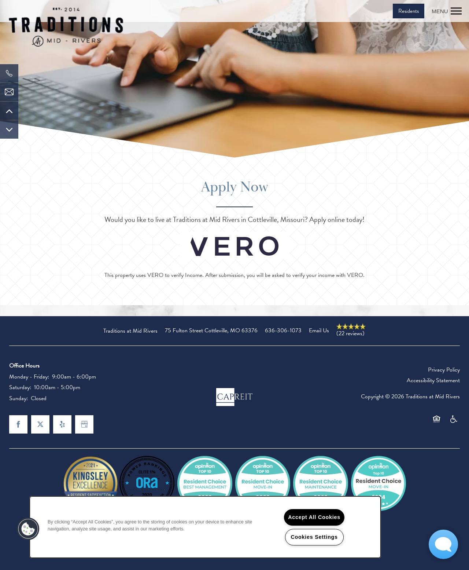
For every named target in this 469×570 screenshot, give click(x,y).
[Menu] (447, 11)
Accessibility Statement (433, 380)
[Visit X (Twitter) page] (40, 424)
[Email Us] (9, 92)
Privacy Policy (444, 369)
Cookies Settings (314, 537)
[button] (408, 11)
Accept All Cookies (314, 517)
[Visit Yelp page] (62, 424)
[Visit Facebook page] (18, 424)
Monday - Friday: (29, 376)
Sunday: (18, 398)
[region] (205, 527)
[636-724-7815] (9, 73)
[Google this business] (84, 424)
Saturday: (20, 387)
